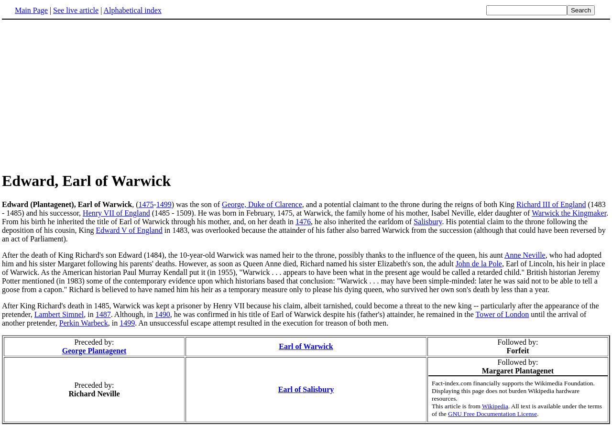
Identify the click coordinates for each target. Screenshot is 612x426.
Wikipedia (495, 406)
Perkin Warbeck (83, 323)
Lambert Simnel (59, 314)
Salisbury (428, 222)
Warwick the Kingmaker (569, 213)
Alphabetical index (132, 10)
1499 (164, 204)
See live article (75, 10)
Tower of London (502, 314)
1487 (103, 314)
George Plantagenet (94, 351)
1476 (303, 222)
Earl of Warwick (306, 346)
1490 (162, 314)
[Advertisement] (82, 95)
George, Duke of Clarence (262, 204)
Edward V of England (129, 230)
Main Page (31, 10)
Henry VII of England (116, 213)
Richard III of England (551, 204)
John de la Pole (479, 264)
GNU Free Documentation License (492, 413)
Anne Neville (525, 255)
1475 (145, 204)
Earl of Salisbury (306, 389)
